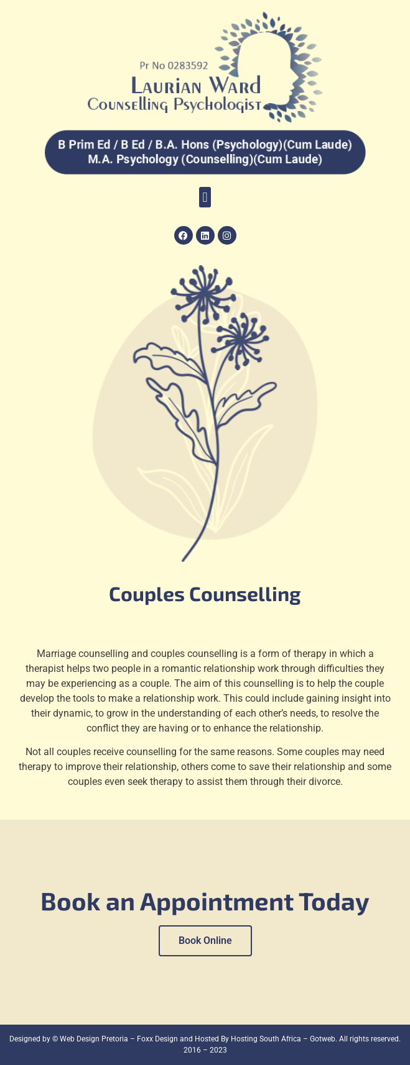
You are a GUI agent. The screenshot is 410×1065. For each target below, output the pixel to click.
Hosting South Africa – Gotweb (283, 1039)
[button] (205, 197)
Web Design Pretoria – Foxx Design (119, 1039)
